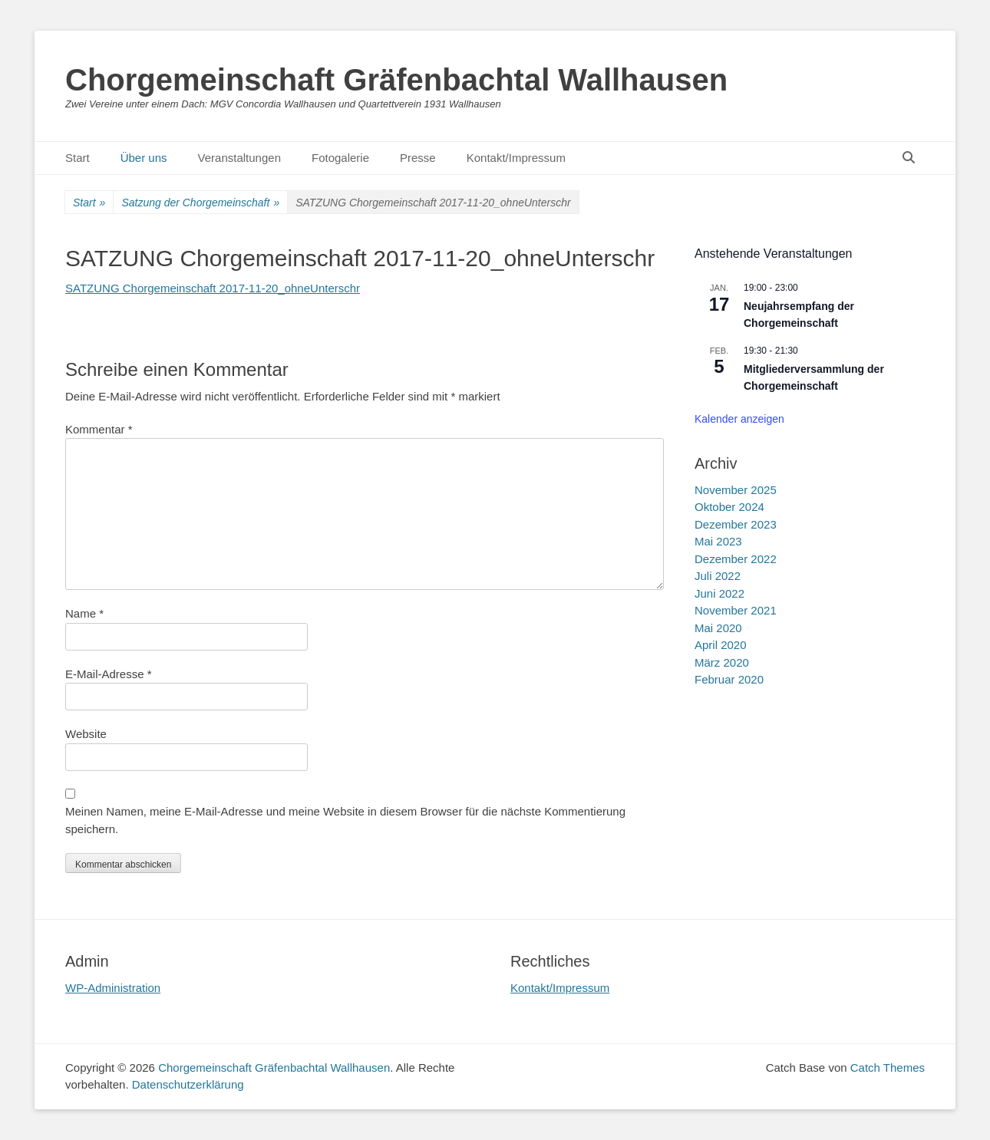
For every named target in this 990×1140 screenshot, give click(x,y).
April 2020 (721, 644)
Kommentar (99, 429)
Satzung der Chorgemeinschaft (200, 203)
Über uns (143, 157)
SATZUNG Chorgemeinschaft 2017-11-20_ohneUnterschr (212, 288)
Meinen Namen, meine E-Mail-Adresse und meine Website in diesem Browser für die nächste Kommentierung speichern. (345, 820)
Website (86, 733)
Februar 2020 (729, 679)
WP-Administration (112, 987)
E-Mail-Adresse (108, 673)
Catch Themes (887, 1067)
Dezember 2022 (736, 558)
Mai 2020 (718, 627)
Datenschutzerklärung (188, 1084)
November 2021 (736, 610)
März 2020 (722, 662)
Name (84, 613)
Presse (418, 157)
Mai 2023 (718, 541)
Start (77, 157)
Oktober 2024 (729, 506)
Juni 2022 (719, 593)
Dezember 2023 (736, 524)
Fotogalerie (340, 157)
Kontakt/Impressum (516, 157)
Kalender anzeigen (739, 419)
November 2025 (736, 489)
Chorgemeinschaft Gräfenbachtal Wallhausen (396, 80)
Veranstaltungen (239, 157)
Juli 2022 (718, 575)
